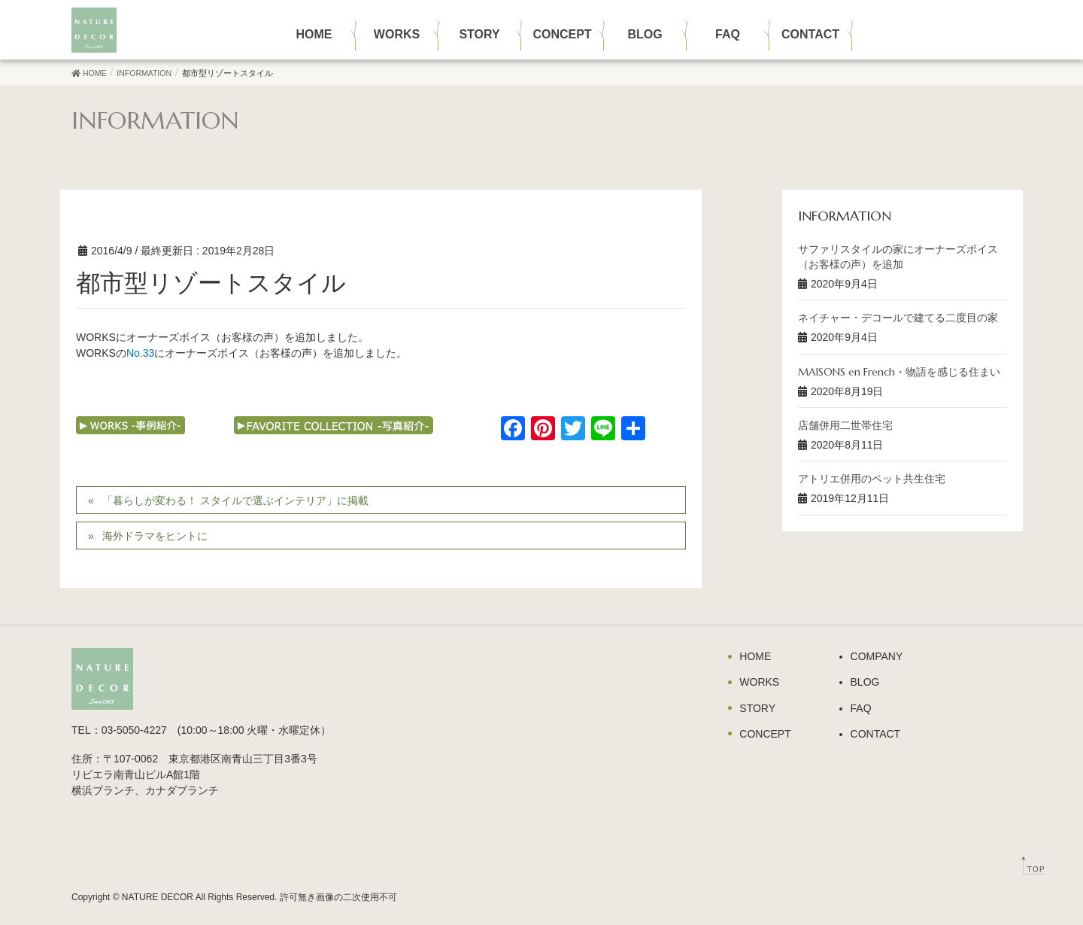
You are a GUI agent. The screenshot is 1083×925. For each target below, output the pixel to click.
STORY (757, 708)
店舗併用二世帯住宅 (845, 425)
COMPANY (877, 656)
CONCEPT (764, 734)
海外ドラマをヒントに (155, 536)
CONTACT (876, 734)
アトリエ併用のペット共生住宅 (871, 478)
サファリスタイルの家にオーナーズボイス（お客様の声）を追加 (898, 256)
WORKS (759, 682)
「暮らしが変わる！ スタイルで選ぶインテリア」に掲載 (235, 500)
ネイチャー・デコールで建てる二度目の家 (898, 317)
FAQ (861, 708)
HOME (755, 656)
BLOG (865, 682)
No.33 (140, 353)
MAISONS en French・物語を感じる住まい (899, 372)
